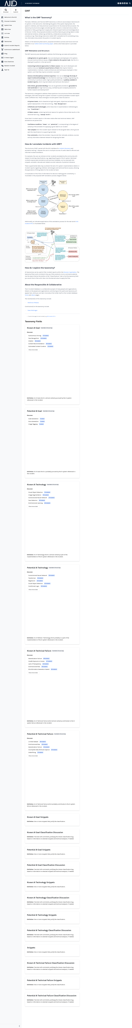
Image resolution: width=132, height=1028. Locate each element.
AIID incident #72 (51, 316)
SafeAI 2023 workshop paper (44, 44)
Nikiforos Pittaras (33, 302)
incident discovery (65, 148)
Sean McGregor (32, 310)
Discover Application (70, 272)
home (27, 295)
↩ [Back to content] (55, 316)
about (33, 295)
